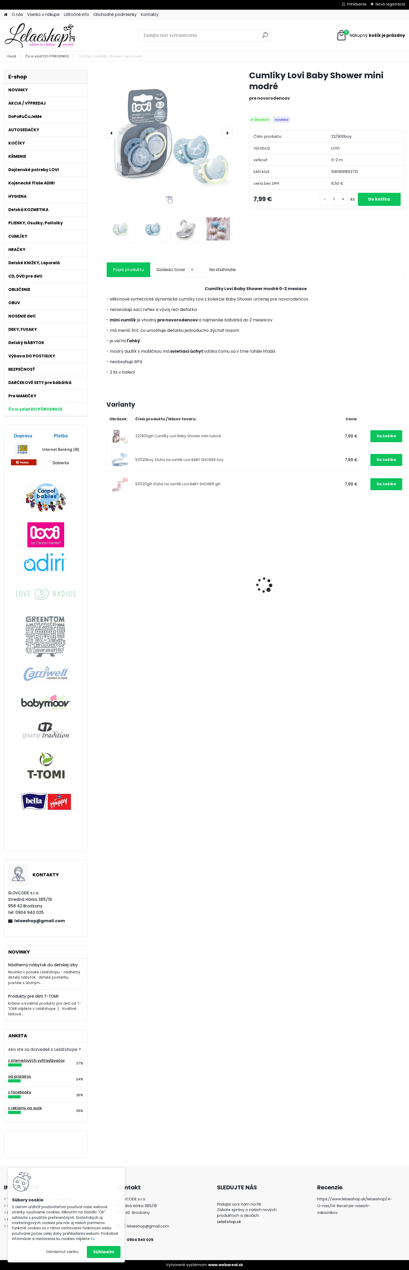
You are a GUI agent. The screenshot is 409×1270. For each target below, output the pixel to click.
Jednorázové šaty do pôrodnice (207, 619)
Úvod (11, 56)
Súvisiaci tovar (176, 270)
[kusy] (334, 199)
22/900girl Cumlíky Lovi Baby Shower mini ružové (178, 436)
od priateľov (19, 1076)
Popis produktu (128, 270)
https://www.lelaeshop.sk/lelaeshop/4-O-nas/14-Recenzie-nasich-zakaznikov (354, 1205)
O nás (17, 14)
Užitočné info (76, 14)
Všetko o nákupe (43, 14)
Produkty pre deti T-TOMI (33, 996)
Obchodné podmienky (115, 14)
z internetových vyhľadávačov (36, 1060)
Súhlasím (103, 1252)
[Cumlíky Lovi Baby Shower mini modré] (169, 133)
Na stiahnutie (222, 270)
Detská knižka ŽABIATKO (285, 573)
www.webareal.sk (225, 1264)
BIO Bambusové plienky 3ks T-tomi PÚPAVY (367, 589)
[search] (265, 37)
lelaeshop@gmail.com (39, 921)
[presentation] (111, 133)
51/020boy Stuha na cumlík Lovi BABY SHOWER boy (179, 459)
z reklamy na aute (25, 1108)
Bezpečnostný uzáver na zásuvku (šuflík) (135, 571)
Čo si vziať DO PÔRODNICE (47, 56)
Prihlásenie (356, 4)
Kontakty (150, 14)
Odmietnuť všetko (62, 1251)
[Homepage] (6, 15)
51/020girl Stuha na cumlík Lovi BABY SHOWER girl (177, 484)
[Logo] (40, 35)
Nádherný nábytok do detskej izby (43, 965)
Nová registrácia (390, 4)
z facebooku (19, 1092)
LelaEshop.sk (229, 1221)
